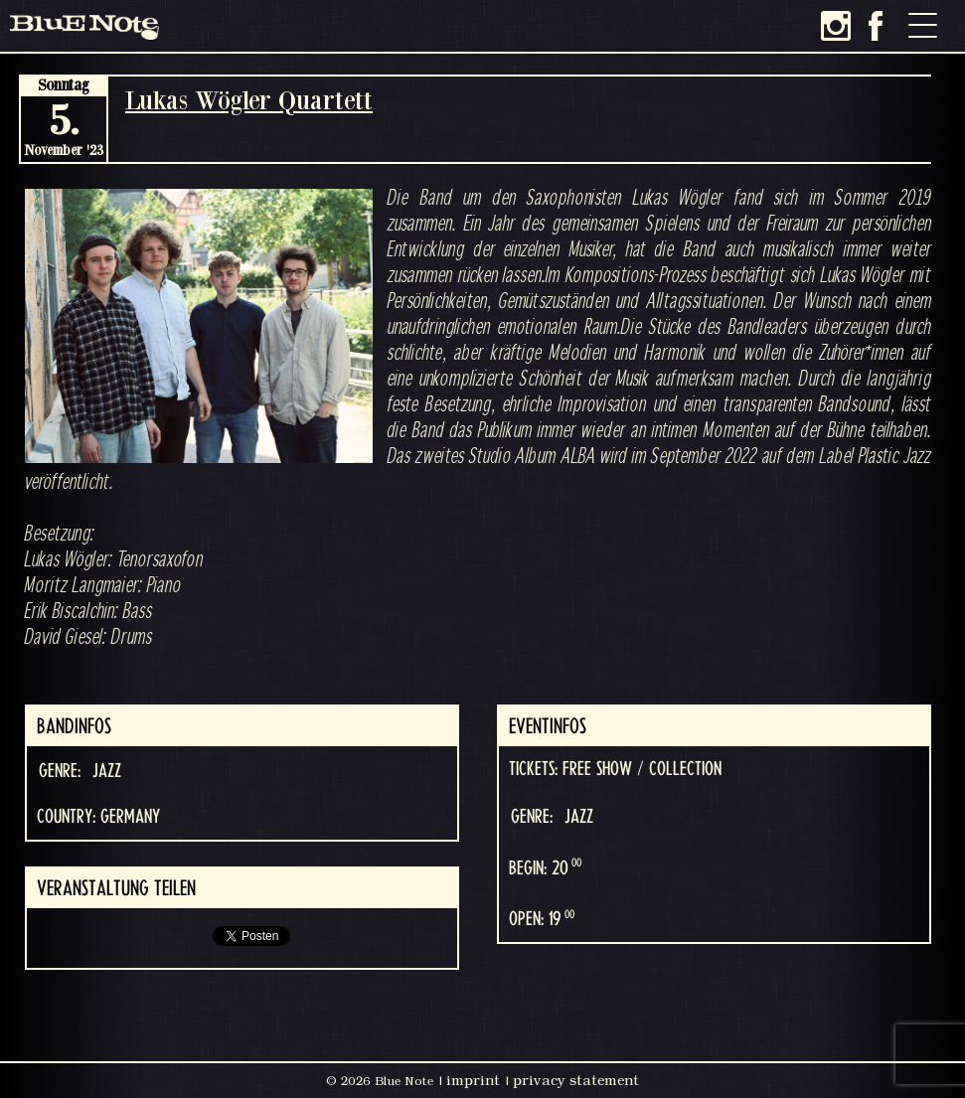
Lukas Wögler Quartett (249, 99)
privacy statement (576, 1080)
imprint (473, 1080)
